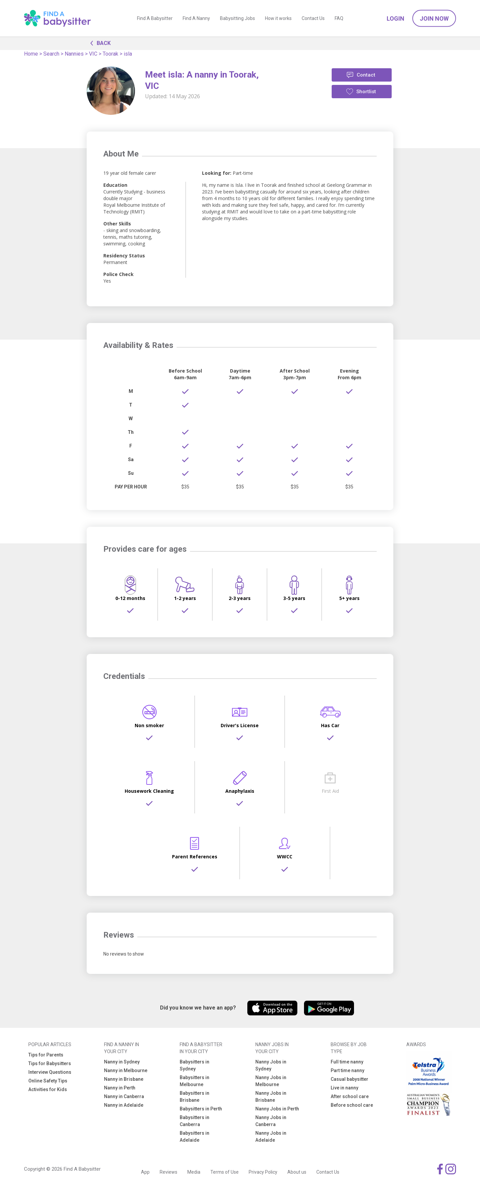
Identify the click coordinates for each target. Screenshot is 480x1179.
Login (395, 18)
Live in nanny (344, 1087)
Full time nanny (347, 1061)
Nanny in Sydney (122, 1061)
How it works (278, 18)
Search (51, 54)
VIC (93, 54)
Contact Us (313, 18)
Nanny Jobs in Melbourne (270, 1081)
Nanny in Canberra (124, 1096)
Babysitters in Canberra (194, 1121)
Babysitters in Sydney (194, 1065)
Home (31, 54)
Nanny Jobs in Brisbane (270, 1096)
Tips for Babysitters (49, 1063)
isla (128, 54)
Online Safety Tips (47, 1080)
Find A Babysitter (155, 18)
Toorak (110, 54)
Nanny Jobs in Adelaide (270, 1136)
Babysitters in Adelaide (194, 1136)
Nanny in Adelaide (123, 1105)
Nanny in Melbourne (125, 1070)
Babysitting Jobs (237, 18)
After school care (350, 1096)
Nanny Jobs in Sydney (270, 1065)
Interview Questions (49, 1072)
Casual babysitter (349, 1079)
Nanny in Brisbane (123, 1079)
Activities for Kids (47, 1089)
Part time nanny (347, 1070)
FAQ (339, 18)
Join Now (434, 18)
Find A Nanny (196, 18)
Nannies (74, 54)
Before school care (352, 1105)
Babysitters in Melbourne (194, 1081)
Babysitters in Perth (201, 1108)
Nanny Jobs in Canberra (270, 1121)
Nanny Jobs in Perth (277, 1108)
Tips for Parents (45, 1054)
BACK (99, 42)
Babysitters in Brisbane (194, 1096)
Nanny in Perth (119, 1087)
